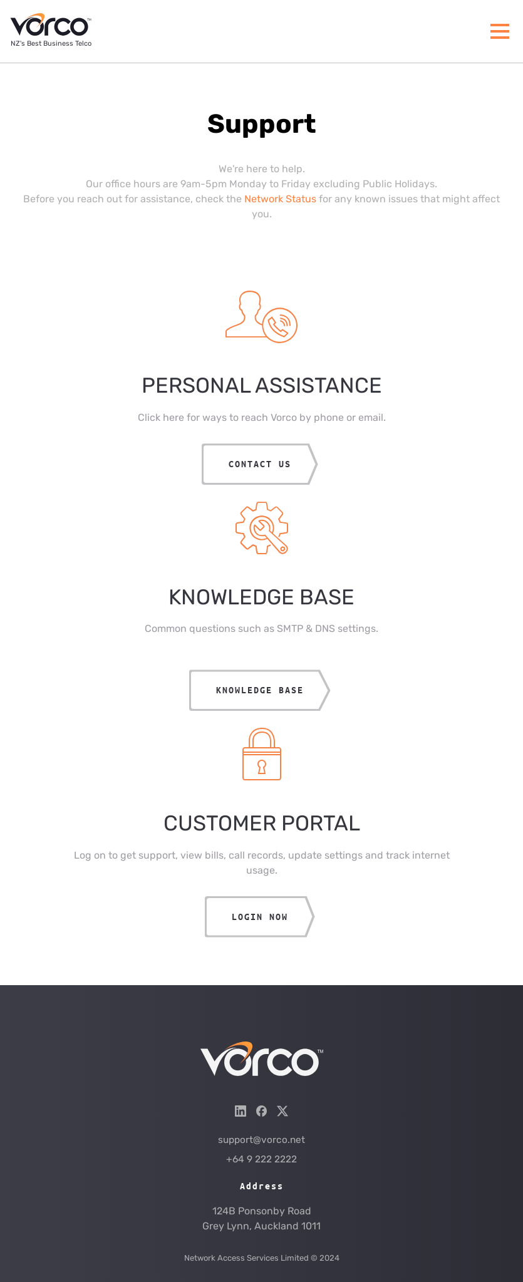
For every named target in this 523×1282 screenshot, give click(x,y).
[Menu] (500, 31)
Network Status (280, 199)
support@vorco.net (261, 1139)
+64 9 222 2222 (261, 1159)
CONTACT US (260, 463)
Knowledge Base (260, 690)
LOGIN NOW (260, 916)
